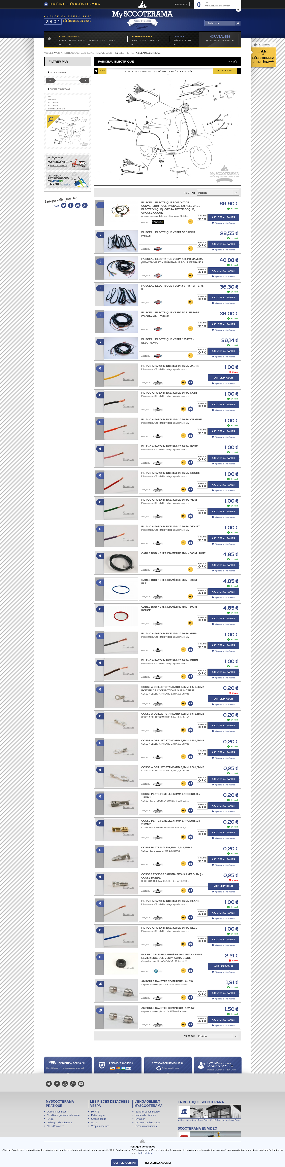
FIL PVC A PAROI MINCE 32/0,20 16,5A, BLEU (169, 927)
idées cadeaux (182, 40)
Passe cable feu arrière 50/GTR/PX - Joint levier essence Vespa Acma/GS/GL (171, 956)
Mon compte (181, 4)
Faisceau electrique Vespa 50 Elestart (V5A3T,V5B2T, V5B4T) (170, 314)
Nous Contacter (55, 1126)
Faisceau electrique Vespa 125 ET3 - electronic (167, 341)
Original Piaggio (56, 109)
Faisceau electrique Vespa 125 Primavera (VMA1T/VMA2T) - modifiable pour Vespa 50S (172, 260)
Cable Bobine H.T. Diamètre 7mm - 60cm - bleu (169, 581)
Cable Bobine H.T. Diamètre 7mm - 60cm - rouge (169, 608)
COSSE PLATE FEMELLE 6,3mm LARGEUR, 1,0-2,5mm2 (171, 822)
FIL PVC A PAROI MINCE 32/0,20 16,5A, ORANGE (171, 419)
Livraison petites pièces (148, 1122)
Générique (53, 103)
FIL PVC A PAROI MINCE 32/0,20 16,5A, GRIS (169, 633)
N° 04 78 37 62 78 (218, 1066)
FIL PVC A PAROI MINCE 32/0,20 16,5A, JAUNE (170, 365)
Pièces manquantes (146, 1126)
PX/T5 (62, 40)
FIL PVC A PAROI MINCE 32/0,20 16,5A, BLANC (170, 901)
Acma (111, 40)
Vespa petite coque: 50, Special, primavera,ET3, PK (86, 53)
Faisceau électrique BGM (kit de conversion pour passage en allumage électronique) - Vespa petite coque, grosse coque (170, 207)
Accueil (48, 53)
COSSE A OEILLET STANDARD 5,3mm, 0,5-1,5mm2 (172, 740)
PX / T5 (95, 1111)
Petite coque (77, 40)
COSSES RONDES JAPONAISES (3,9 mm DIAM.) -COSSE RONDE (172, 876)
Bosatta (52, 100)
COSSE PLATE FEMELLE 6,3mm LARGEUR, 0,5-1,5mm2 (171, 795)
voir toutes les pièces (145, 40)
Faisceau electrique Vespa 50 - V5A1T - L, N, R (172, 287)
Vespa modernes (100, 1126)
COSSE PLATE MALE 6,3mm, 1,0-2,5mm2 (166, 847)
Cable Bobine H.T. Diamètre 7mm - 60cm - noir (173, 553)
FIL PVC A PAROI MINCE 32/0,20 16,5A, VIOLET (170, 526)
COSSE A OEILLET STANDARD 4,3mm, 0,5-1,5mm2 (172, 713)
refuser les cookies (158, 1163)
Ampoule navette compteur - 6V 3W (167, 981)
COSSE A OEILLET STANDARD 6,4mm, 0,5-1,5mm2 (172, 767)
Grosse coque (96, 40)
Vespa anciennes (69, 36)
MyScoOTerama (220, 40)
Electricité (126, 53)
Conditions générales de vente (63, 1115)
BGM (50, 97)
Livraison (140, 1119)
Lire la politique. (145, 1153)
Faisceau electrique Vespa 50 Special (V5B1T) (169, 234)
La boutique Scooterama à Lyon (209, 1111)
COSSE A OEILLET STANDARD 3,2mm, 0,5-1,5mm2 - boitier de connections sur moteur (173, 688)
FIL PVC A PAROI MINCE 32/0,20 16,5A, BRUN (169, 660)
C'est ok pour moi (125, 1163)
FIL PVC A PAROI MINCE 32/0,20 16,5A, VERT (169, 499)
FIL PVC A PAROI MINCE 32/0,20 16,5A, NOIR (169, 392)
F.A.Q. (50, 1119)
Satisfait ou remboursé (147, 1111)
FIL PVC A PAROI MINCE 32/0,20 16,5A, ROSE (169, 446)
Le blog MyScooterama (59, 1122)
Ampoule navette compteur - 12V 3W (167, 1008)
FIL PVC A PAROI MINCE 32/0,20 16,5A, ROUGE (170, 472)
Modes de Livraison (145, 1115)
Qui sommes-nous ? (57, 1111)
